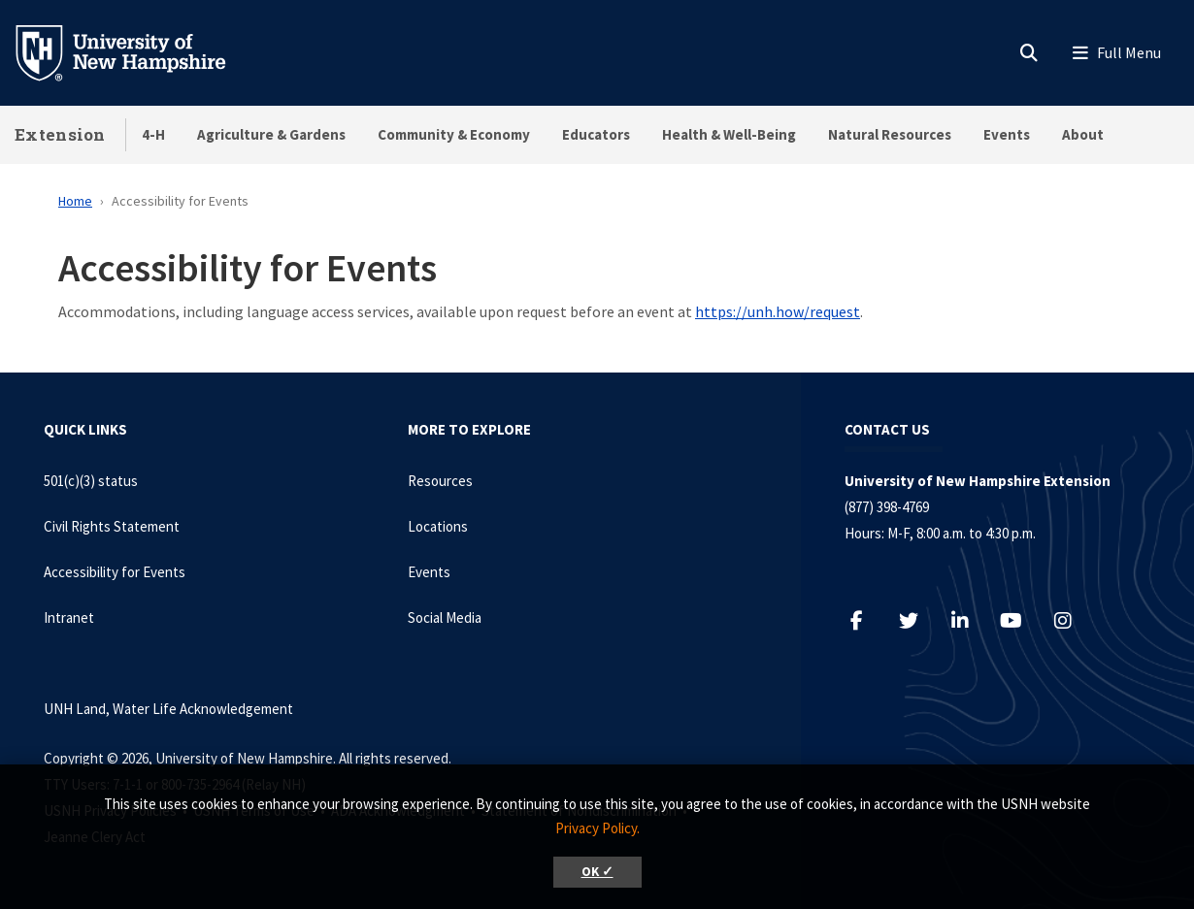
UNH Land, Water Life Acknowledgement (168, 708)
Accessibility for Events (114, 572)
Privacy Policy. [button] (597, 828)
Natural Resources (889, 134)
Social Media (444, 617)
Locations (438, 526)
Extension (60, 134)
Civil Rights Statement (112, 526)
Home (75, 201)
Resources (440, 480)
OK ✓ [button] (597, 871)
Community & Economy (454, 134)
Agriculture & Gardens (271, 134)
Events (1006, 134)
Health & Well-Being (729, 134)
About (1083, 134)
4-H (153, 134)
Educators (596, 134)
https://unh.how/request (777, 311)
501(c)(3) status (91, 480)
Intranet (69, 617)
